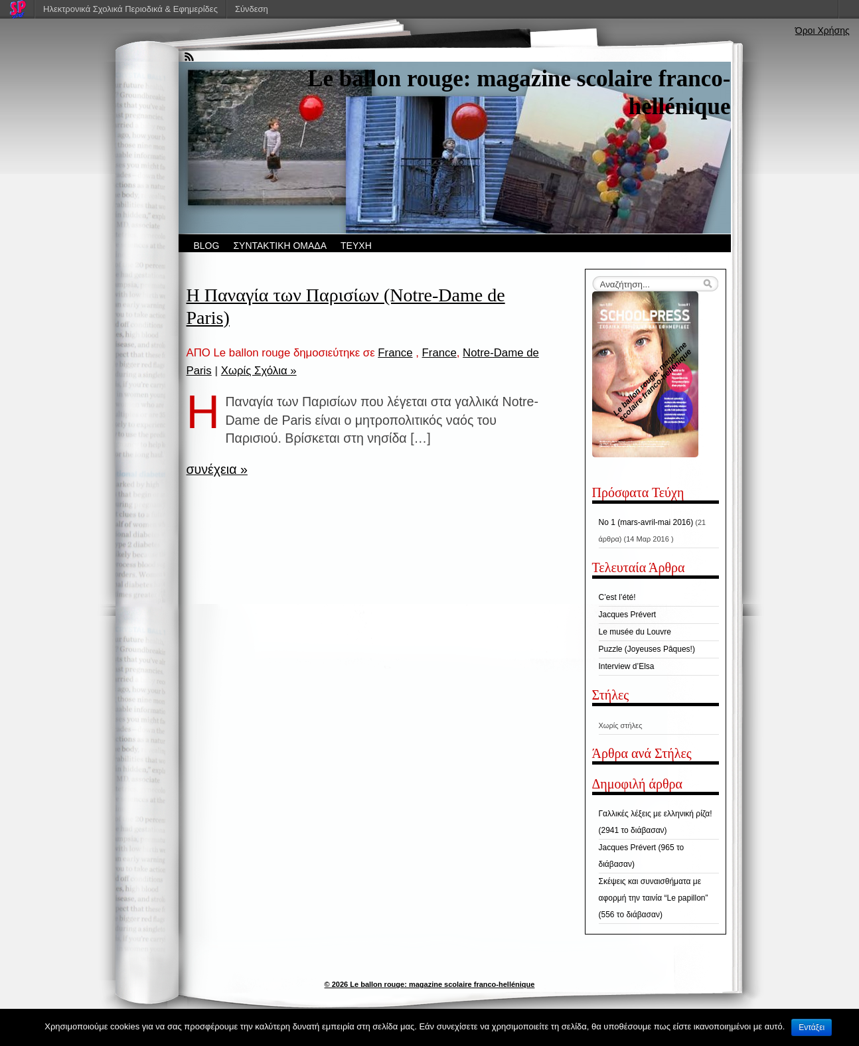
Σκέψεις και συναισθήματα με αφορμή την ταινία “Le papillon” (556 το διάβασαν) (653, 898)
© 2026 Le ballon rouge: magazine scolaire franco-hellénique (430, 984)
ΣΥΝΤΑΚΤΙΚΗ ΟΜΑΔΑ (280, 245)
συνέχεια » (217, 469)
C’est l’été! (617, 597)
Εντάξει (811, 1027)
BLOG (207, 245)
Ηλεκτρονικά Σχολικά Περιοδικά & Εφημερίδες (130, 9)
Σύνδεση (251, 9)
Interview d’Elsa (627, 666)
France (395, 352)
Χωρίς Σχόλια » (259, 370)
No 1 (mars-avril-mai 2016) (646, 522)
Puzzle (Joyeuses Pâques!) (647, 649)
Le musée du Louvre (635, 631)
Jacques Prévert (628, 614)
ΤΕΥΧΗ (356, 245)
